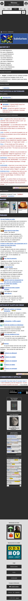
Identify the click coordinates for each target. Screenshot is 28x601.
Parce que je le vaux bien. (11, 230)
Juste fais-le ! (8, 293)
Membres (5, 31)
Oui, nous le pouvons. (10, 258)
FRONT (5, 108)
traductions (6, 88)
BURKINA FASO (4, 171)
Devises (6, 343)
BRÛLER (16, 459)
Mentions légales (14, 566)
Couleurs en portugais (10, 368)
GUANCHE (4, 196)
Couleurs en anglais (10, 357)
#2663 (16, 469)
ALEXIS (3, 179)
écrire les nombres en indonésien (13, 325)
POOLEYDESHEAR (10, 435)
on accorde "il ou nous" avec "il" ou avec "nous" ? (13, 381)
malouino (9, 451)
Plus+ (20, 438)
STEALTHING (4, 152)
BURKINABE (3, 165)
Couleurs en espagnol (10, 360)
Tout (18, 438)
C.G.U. (14, 571)
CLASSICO (11, 196)
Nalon (13, 451)
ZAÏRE (11, 478)
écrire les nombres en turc (11, 334)
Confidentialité (14, 577)
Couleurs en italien (9, 364)
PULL (1, 144)
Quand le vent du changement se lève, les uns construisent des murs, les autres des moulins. (11, 281)
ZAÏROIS (17, 472)
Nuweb (17, 597)
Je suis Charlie (8, 267)
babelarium (20, 38)
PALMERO (12, 466)
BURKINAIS (3, 157)
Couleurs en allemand (10, 353)
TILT (1, 119)
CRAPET (2, 138)
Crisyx (8, 442)
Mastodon (17, 592)
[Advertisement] (14, 22)
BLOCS (13, 464)
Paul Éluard (9, 448)
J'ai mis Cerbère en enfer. (7, 219)
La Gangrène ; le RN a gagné (12, 321)
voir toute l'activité (18, 454)
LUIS (1, 132)
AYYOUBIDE (17, 481)
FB (13, 592)
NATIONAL (6, 104)
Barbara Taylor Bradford (11, 437)
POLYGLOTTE (7, 97)
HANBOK (20, 194)
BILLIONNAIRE (5, 124)
